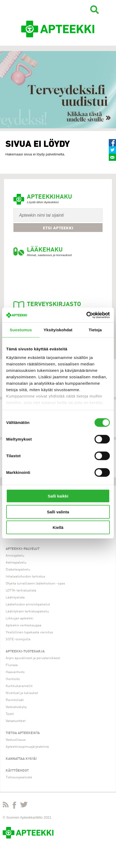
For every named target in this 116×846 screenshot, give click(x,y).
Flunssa (12, 665)
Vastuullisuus (16, 740)
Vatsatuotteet (16, 721)
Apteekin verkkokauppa (23, 625)
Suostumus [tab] (21, 330)
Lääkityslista (15, 597)
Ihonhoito (13, 679)
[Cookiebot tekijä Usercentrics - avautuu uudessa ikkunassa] (86, 314)
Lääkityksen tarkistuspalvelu (27, 611)
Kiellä (58, 527)
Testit (10, 714)
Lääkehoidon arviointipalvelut (28, 604)
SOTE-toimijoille (18, 639)
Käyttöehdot (17, 770)
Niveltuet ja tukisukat (22, 693)
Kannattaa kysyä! (21, 759)
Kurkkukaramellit (19, 686)
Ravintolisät (15, 700)
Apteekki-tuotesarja (25, 651)
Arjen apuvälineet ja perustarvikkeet (33, 658)
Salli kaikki (58, 496)
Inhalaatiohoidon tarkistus (25, 576)
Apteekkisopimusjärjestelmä (27, 747)
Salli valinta (58, 511)
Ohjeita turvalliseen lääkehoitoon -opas (35, 583)
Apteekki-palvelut (22, 549)
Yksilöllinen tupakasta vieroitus (29, 632)
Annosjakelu (15, 555)
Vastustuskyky (16, 707)
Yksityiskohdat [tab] (58, 330)
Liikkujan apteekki (19, 618)
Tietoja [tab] (95, 330)
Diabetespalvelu (18, 569)
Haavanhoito (15, 672)
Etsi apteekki (58, 228)
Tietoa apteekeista (23, 733)
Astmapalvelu (16, 562)
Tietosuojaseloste (19, 777)
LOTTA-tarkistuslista (21, 590)
